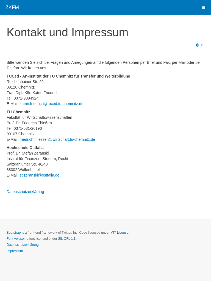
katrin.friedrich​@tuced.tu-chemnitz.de (51, 103)
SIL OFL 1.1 (67, 239)
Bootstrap (14, 233)
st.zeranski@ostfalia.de (39, 175)
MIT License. (119, 233)
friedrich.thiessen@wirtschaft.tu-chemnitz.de (57, 139)
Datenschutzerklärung (25, 191)
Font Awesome (17, 239)
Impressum (15, 251)
